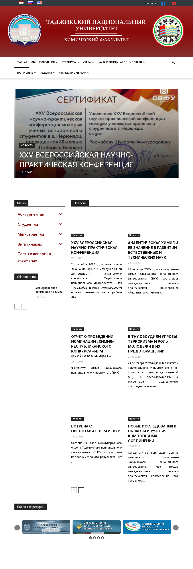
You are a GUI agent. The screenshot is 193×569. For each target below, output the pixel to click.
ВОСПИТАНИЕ (26, 72)
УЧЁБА (88, 62)
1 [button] (90, 537)
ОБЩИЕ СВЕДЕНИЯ (44, 62)
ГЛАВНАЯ (21, 62)
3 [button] (98, 537)
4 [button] (102, 537)
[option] (46, 527)
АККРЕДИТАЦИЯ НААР (74, 72)
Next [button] (176, 527)
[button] (173, 62)
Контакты (150, 3)
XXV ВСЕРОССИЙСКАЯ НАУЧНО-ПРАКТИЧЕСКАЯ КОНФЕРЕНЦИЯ (94, 247)
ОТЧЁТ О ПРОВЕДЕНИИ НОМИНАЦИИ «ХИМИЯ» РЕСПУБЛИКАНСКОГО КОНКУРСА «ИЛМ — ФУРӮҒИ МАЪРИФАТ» (92, 346)
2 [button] (94, 537)
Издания (47, 72)
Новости (27, 145)
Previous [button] (17, 527)
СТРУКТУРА (70, 62)
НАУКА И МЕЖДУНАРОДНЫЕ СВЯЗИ (121, 62)
